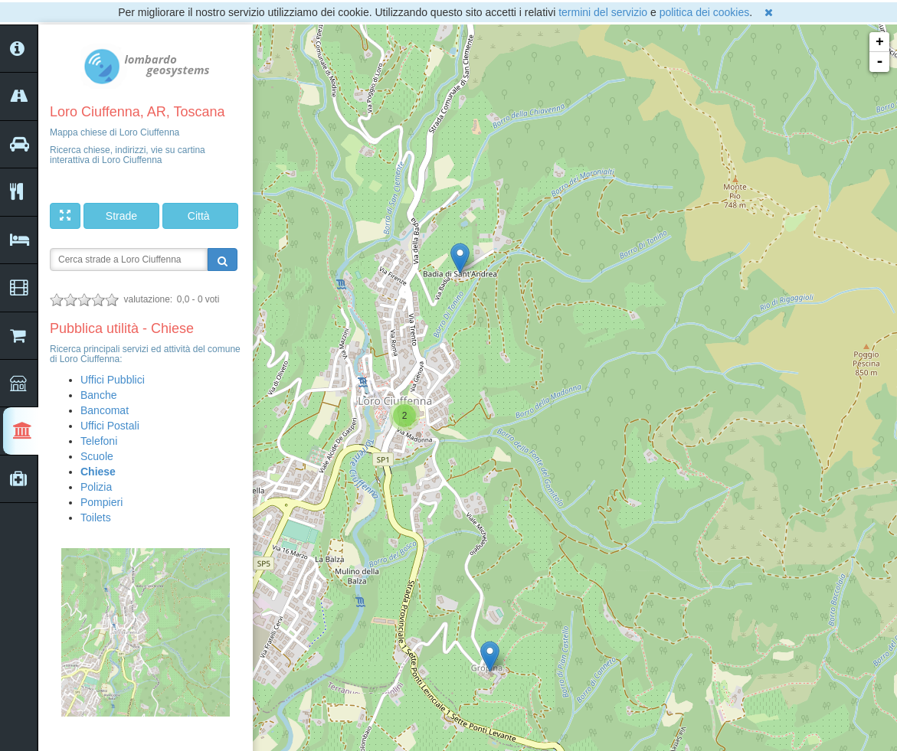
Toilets (95, 517)
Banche (98, 395)
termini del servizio (602, 12)
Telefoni (98, 441)
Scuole (96, 456)
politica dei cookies (705, 12)
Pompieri (101, 502)
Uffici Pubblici (112, 380)
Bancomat (104, 410)
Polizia (96, 487)
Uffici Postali (109, 426)
